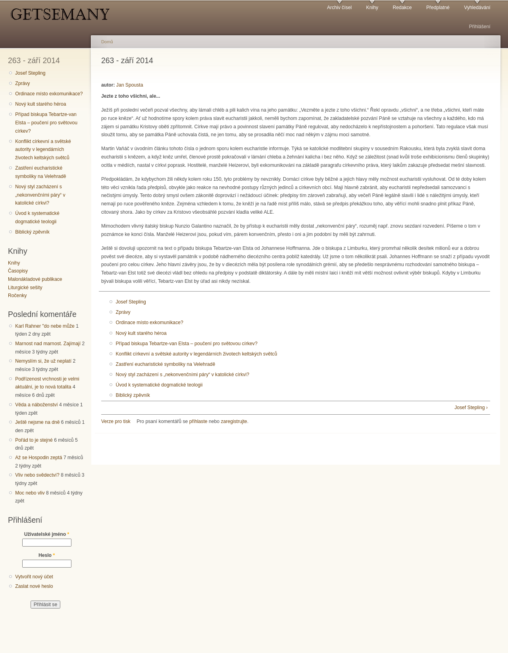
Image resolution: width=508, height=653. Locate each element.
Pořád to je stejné (34, 440)
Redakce (402, 7)
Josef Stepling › (471, 407)
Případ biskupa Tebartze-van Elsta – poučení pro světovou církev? (46, 122)
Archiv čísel (339, 7)
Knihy (372, 7)
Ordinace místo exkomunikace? (49, 94)
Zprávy (22, 83)
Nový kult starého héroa (40, 104)
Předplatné (438, 7)
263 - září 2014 (34, 60)
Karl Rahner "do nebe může (45, 326)
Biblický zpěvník (32, 232)
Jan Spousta (129, 85)
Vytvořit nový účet (34, 577)
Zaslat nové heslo (34, 586)
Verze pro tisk (116, 421)
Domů (107, 41)
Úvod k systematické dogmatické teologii (37, 217)
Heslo (46, 555)
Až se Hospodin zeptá (38, 457)
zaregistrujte (234, 421)
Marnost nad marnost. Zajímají (48, 343)
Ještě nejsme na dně (37, 422)
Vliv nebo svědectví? (37, 475)
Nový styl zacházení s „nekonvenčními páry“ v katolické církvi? (40, 195)
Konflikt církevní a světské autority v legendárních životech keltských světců (43, 149)
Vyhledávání (477, 7)
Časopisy (18, 271)
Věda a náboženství (36, 405)
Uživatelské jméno (46, 534)
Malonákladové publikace (35, 279)
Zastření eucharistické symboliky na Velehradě (40, 172)
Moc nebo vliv (29, 493)
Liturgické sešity (25, 287)
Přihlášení (480, 26)
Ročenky (17, 295)
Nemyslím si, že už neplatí (43, 361)
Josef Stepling (30, 73)
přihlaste (198, 421)
